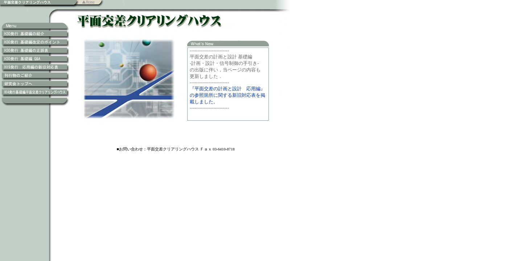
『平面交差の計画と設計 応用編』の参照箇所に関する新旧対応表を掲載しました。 (227, 95)
